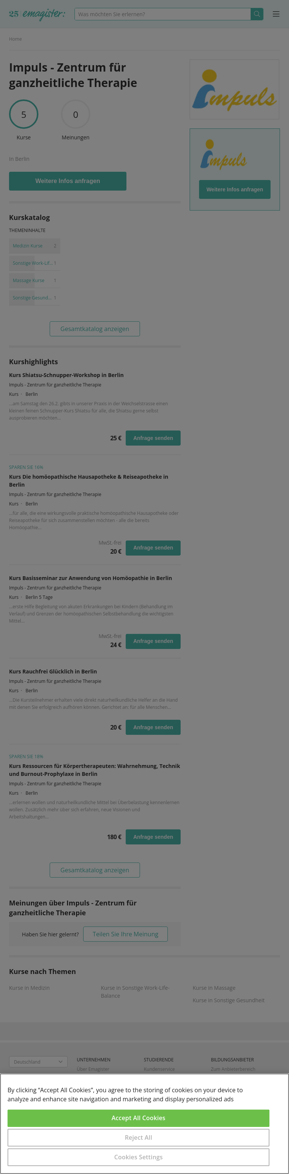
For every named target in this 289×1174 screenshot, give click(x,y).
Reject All (138, 1137)
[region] (144, 1123)
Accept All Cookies (139, 1118)
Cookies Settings (138, 1157)
